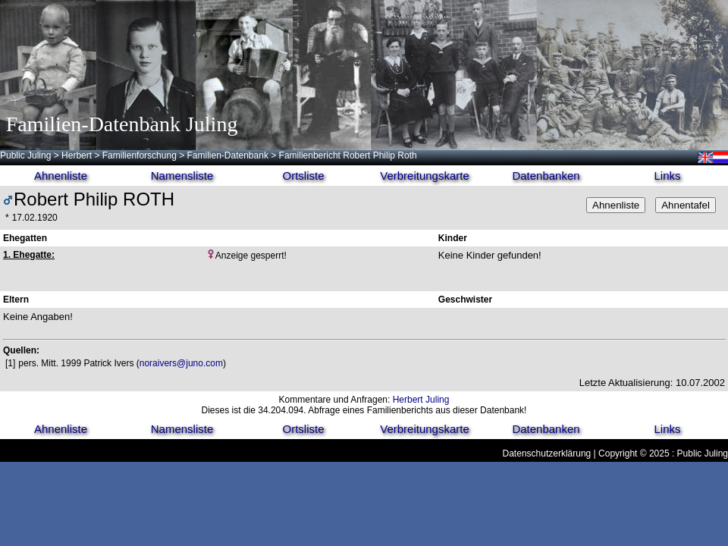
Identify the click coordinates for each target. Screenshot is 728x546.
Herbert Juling (421, 399)
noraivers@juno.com (181, 363)
